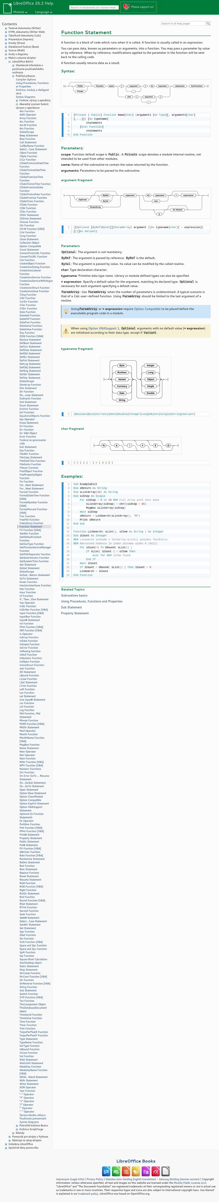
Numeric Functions (30, 769)
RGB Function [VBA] (31, 886)
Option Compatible (30, 246)
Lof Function (26, 706)
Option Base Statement (32, 793)
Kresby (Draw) (16, 43)
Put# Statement (28, 845)
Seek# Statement (29, 917)
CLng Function (27, 236)
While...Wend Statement (33, 1077)
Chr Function (26, 225)
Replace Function (29, 872)
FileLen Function (28, 467)
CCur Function (27, 159)
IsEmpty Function (29, 644)
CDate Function (28, 204)
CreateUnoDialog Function (34, 267)
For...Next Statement (31, 485)
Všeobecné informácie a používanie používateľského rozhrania (28, 68)
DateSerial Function (30, 326)
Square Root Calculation (33, 959)
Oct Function (26, 772)
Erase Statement (28, 422)
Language (42, 12)
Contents (9, 23)
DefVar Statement (29, 377)
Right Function (27, 890)
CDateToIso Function (31, 201)
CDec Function (27, 211)
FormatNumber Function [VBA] (33, 504)
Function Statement (30, 526)
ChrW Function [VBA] (32, 229)
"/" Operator (26, 1104)
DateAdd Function (29, 315)
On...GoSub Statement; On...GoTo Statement (32, 784)
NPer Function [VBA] (31, 762)
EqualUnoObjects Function (34, 416)
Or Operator (26, 821)
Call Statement (27, 142)
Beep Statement (28, 135)
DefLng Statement (30, 364)
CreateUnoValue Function (34, 291)
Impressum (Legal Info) (70, 1179)
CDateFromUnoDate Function (31, 189)
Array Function (27, 118)
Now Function (27, 758)
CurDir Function (28, 301)
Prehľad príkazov (25, 76)
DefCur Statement (29, 346)
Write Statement (29, 1084)
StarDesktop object (30, 962)
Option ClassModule (31, 796)
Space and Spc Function (33, 945)
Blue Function (27, 139)
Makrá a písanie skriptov (22, 58)
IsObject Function (29, 661)
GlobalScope (26, 132)
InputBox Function (30, 616)
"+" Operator (26, 1101)
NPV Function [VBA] (31, 765)
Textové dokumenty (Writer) (24, 28)
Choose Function (29, 222)
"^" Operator (26, 1111)
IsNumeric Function (30, 658)
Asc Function (26, 121)
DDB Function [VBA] (31, 336)
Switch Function (28, 994)
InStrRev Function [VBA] (33, 609)
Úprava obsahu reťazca (32, 1115)
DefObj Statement (29, 367)
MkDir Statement (29, 727)
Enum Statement (29, 405)
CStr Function (27, 298)
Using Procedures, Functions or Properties (32, 84)
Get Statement (27, 564)
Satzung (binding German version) (179, 1179)
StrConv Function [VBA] (33, 976)
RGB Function (27, 883)
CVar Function (27, 305)
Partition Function (29, 824)
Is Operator (26, 634)
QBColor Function (29, 852)
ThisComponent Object (32, 1004)
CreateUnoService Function (35, 277)
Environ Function (29, 409)
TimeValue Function (30, 1018)
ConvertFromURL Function (34, 253)
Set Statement (27, 928)
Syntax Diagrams (25, 97)
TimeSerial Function (30, 1014)
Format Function (28, 492)
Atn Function (26, 128)
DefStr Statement (29, 374)
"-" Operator (26, 1094)
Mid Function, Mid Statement (29, 715)
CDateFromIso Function (33, 197)
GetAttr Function (29, 533)
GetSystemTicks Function (34, 561)
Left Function (27, 689)
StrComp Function (29, 973)
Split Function (27, 952)
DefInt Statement (29, 360)
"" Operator (25, 1108)
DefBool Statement (30, 343)
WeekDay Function (30, 1066)
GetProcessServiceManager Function (35, 549)
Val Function (26, 1056)
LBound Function (29, 675)
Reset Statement (29, 876)
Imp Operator (27, 602)
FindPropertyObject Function (30, 476)
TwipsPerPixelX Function (33, 1032)
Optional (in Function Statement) (31, 815)
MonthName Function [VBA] (31, 739)
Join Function (27, 668)
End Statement (27, 402)
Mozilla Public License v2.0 (190, 1183)
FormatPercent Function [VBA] (33, 511)
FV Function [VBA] (30, 530)
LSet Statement (28, 682)
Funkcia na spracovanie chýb (32, 441)
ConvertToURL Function (33, 256)
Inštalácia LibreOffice (20, 1144)
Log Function (26, 710)
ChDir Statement (29, 215)
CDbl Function (27, 208)
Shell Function (27, 935)
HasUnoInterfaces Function (35, 585)
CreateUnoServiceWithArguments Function (35, 282)
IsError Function (28, 647)
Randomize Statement (32, 859)
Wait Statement (28, 1059)
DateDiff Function (29, 319)
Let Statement (27, 696)
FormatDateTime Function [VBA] (34, 497)
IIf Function (26, 596)
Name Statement (29, 748)
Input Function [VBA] (31, 613)
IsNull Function (28, 654)
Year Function (27, 1091)
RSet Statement (28, 904)
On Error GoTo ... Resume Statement (34, 777)
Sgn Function (27, 931)
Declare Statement (30, 339)
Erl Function (26, 426)
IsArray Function (28, 637)
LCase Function (28, 679)
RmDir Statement (29, 893)
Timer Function (28, 1025)
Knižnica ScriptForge (31, 1129)
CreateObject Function (32, 263)
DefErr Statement (29, 357)
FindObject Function (31, 471)
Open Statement (28, 789)
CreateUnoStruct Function (34, 287)
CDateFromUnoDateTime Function (33, 164)
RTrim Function (28, 907)
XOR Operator (27, 1087)
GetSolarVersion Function (34, 557)
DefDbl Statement (29, 353)
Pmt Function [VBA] (30, 827)
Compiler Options (26, 79)
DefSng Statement (30, 371)
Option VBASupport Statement (30, 808)
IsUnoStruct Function (31, 665)
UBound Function (29, 1049)
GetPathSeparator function (34, 554)
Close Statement (29, 239)
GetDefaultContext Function (30, 538)
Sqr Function (26, 956)
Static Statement (29, 966)
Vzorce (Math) (16, 50)
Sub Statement (28, 990)
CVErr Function (28, 308)
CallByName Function (31, 146)
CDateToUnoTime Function (35, 184)
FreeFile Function (29, 519)
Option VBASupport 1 (103, 327)
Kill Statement (27, 672)
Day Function (27, 332)
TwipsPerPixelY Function (33, 1035)
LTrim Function (28, 686)
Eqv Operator (27, 419)
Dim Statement (28, 388)
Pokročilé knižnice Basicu (33, 1125)
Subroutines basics (74, 593)
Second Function (29, 911)
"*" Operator (26, 1097)
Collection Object (29, 242)
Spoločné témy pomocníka (23, 1147)
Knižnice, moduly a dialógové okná (32, 91)
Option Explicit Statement (34, 803)
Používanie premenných (32, 1118)
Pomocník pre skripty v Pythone (30, 1136)
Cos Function (27, 260)
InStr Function (27, 606)
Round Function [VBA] (32, 900)
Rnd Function (27, 897)
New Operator (27, 751)
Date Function (27, 312)
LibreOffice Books (136, 1161)
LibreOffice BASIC (22, 61)
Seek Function (27, 914)
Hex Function (27, 589)
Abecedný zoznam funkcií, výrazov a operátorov (32, 106)
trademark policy (88, 1193)
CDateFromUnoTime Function (31, 178)
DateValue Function (30, 329)
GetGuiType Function (31, 544)
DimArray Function (30, 384)
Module (18, 12)
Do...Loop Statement (31, 395)
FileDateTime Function (32, 461)
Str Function (26, 980)
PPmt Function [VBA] (31, 831)
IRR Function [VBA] (30, 630)
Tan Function (26, 1001)
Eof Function (26, 412)
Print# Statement (29, 834)
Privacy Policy (94, 1179)
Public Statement (29, 841)
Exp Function (26, 450)
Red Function (27, 866)
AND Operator (27, 114)
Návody (20, 1133)
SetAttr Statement (29, 924)
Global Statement (29, 568)
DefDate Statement (30, 350)
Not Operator (27, 755)
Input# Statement (29, 620)
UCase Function (28, 1052)
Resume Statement (30, 879)
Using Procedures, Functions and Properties (92, 599)
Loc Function (26, 703)
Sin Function (26, 938)
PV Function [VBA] (30, 848)
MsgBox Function (29, 744)
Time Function (27, 1021)
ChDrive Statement (30, 218)
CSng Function (27, 294)
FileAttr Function (29, 454)
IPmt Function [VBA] (31, 627)
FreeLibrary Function (31, 523)
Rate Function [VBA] (31, 855)
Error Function (27, 436)
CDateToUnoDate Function (35, 194)
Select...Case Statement (33, 149)
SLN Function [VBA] (31, 942)
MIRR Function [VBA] (31, 724)
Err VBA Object (28, 433)
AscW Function (28, 125)
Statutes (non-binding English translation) (130, 1179)
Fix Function (26, 481)
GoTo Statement (28, 578)
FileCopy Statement (30, 457)
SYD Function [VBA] (31, 997)
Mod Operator (27, 731)
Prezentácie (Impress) (20, 39)
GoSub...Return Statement (34, 575)
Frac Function (27, 516)
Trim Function (27, 1028)
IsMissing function (30, 651)
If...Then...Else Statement (33, 599)
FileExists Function (30, 464)
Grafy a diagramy (18, 54)
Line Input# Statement (32, 699)
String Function (28, 987)
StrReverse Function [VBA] (34, 983)
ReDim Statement (29, 862)
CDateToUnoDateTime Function (32, 171)
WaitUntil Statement (31, 1063)
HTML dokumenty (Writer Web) (26, 32)
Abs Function (26, 111)
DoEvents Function (30, 398)
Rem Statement (28, 869)
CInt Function (27, 232)
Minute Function (28, 720)
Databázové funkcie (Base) (23, 46)
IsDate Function (28, 641)
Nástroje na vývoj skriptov (27, 1140)
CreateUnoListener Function (30, 272)
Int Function (26, 623)
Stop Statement (28, 969)
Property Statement (30, 838)
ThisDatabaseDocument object (33, 1009)
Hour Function (27, 592)
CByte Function (28, 156)
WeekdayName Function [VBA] (33, 1071)
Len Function (26, 692)
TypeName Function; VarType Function (31, 1044)
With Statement (28, 1080)
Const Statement (29, 249)
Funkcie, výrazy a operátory (35, 100)
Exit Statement (27, 447)
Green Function (28, 582)
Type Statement (28, 1039)
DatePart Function (29, 322)
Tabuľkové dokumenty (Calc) (24, 35)
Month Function (28, 734)
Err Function (26, 429)
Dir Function (26, 391)
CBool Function (28, 152)
